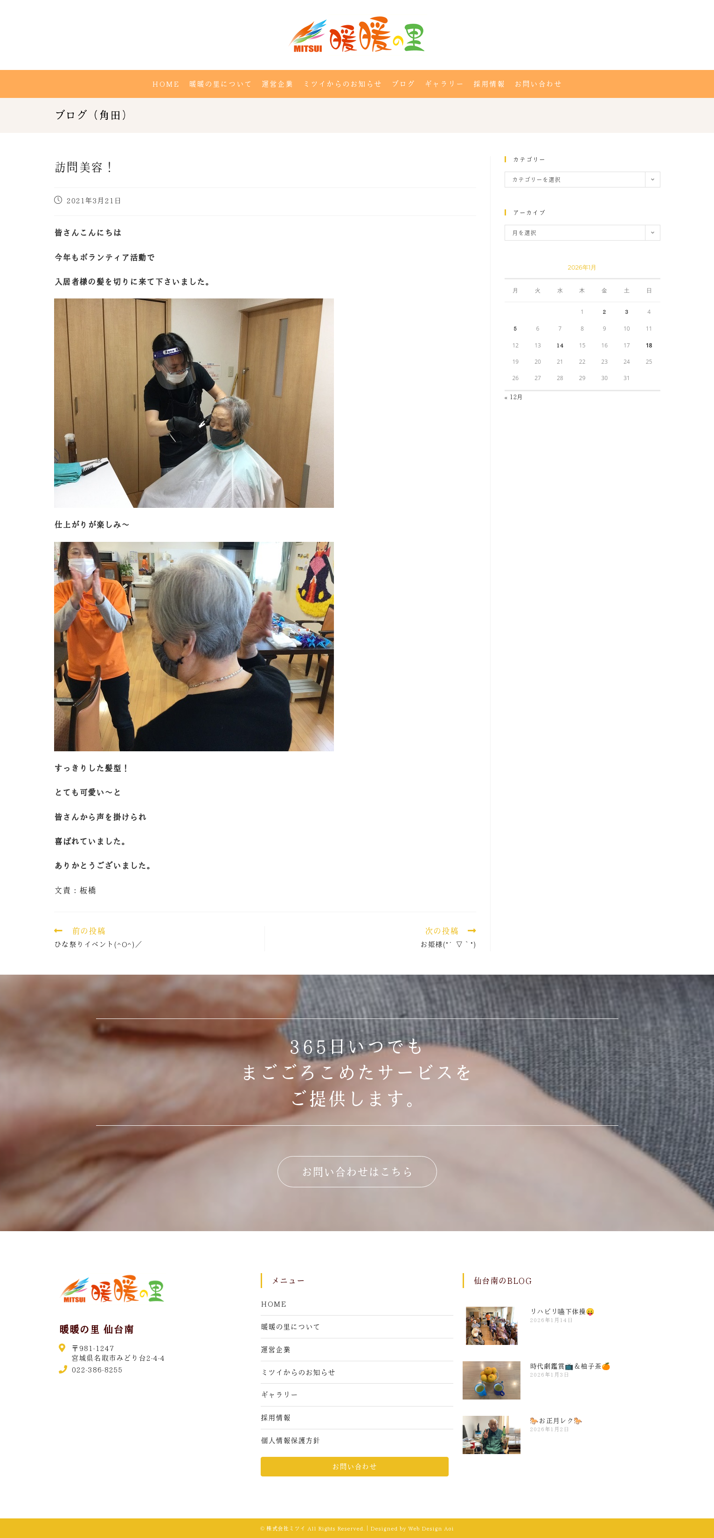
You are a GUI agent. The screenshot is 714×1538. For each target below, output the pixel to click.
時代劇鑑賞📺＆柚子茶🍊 (570, 1366)
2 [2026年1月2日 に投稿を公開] (604, 311)
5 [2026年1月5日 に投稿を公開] (515, 328)
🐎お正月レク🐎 (556, 1420)
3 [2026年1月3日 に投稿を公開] (627, 311)
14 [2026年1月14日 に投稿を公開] (560, 345)
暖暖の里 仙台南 (96, 1329)
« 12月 (514, 397)
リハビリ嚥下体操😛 (562, 1311)
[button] (357, 1171)
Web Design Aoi (431, 1528)
